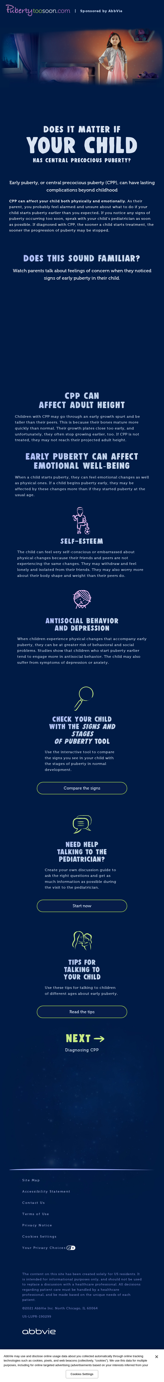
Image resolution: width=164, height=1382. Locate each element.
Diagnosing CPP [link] (82, 1050)
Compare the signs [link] (82, 788)
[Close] (157, 1357)
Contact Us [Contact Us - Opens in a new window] (33, 1203)
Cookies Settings (39, 1236)
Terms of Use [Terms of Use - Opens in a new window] (35, 1214)
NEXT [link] (78, 1037)
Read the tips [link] (82, 1012)
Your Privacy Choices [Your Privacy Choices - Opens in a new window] (44, 1248)
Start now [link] (82, 906)
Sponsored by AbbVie (101, 11)
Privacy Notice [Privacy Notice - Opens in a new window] (37, 1225)
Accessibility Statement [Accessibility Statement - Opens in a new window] (46, 1191)
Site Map (31, 1180)
